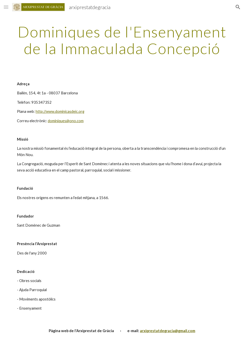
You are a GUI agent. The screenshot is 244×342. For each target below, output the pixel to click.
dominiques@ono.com (66, 121)
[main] (122, 40)
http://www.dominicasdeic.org (60, 111)
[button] (6, 7)
